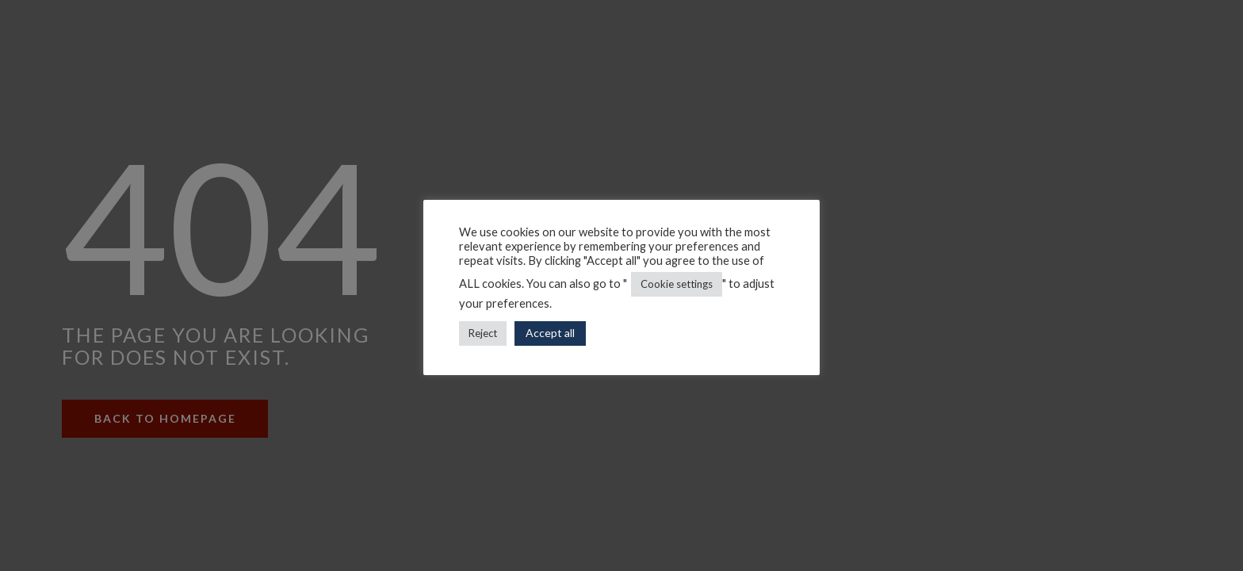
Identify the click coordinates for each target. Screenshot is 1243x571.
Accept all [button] (550, 332)
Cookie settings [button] (677, 284)
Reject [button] (483, 333)
